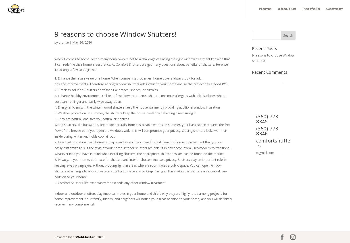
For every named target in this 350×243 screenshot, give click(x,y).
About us (287, 9)
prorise (64, 42)
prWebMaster (84, 237)
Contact (334, 9)
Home (265, 9)
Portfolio (311, 9)
